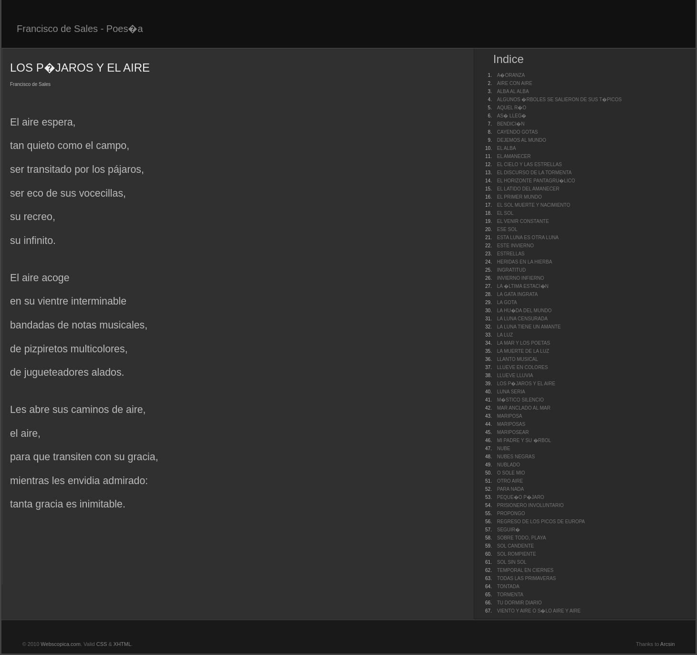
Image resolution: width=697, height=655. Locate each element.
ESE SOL (507, 229)
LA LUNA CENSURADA (522, 318)
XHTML (122, 644)
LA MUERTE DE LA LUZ (523, 351)
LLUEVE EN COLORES (522, 367)
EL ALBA (506, 148)
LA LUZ (505, 335)
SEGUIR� (508, 529)
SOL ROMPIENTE (516, 554)
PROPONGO (511, 513)
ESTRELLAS (511, 253)
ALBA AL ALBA (513, 91)
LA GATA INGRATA (517, 294)
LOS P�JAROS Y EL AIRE (526, 383)
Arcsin (667, 644)
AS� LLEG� (512, 115)
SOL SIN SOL (512, 562)
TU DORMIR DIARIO (519, 602)
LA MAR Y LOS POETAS (523, 343)
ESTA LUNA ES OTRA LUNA (528, 237)
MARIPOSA (509, 416)
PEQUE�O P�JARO (520, 497)
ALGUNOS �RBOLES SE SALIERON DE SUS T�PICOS (559, 99)
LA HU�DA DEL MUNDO (524, 310)
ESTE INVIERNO (515, 245)
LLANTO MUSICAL (517, 359)
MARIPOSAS (511, 424)
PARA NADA (510, 489)
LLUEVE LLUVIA (515, 375)
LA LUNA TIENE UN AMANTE (529, 326)
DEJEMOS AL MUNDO (521, 140)
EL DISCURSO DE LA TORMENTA (534, 172)
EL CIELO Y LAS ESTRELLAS (529, 164)
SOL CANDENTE (515, 546)
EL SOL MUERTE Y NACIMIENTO (534, 205)
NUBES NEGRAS (516, 456)
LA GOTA (507, 302)
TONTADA (508, 586)
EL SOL (505, 213)
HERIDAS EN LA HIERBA (524, 261)
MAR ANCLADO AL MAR (524, 408)
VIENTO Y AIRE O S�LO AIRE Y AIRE (539, 610)
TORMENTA (510, 594)
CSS (101, 644)
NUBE (503, 448)
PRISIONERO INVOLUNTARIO (530, 505)
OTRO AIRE (510, 481)
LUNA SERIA (511, 391)
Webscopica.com (61, 644)
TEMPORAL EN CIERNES (525, 570)
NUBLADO (508, 464)
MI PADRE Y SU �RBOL (524, 440)
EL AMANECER (514, 156)
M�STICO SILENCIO (520, 399)
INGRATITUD (511, 270)
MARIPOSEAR (513, 432)
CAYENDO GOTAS (517, 132)
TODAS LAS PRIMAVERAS (526, 578)
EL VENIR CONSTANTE (523, 221)
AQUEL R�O (511, 107)
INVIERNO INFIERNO (520, 278)
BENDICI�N (511, 124)
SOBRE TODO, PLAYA (521, 537)
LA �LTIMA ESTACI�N (523, 286)
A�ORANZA (511, 75)
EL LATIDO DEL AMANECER (528, 188)
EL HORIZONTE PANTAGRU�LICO (536, 180)
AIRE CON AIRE (514, 83)
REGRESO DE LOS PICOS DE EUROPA (541, 521)
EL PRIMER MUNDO (519, 197)
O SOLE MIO (511, 472)
